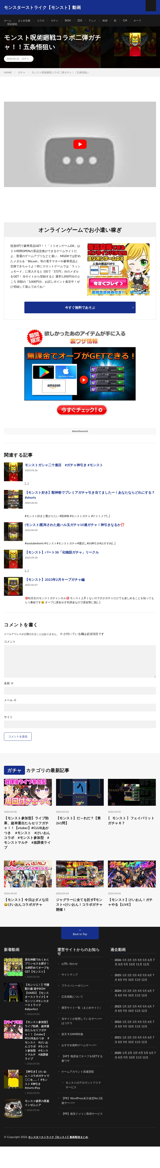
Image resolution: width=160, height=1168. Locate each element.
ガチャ (59, 20)
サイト (8, 725)
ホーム (8, 20)
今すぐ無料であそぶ (80, 316)
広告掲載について (73, 1011)
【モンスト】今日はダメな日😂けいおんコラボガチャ (27, 916)
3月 (136, 975)
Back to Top (80, 949)
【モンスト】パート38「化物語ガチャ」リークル (62, 560)
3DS (86, 20)
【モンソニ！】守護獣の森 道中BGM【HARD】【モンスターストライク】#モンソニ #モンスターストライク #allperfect (37, 1012)
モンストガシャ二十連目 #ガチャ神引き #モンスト (64, 473)
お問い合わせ (70, 979)
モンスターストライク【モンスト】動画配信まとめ (60, 1158)
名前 (9, 691)
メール (10, 708)
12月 (148, 995)
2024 (118, 1006)
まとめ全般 (26, 20)
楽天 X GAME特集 (73, 1053)
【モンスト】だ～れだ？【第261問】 (77, 830)
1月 (125, 975)
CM (135, 20)
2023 (118, 1021)
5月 (146, 975)
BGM (74, 20)
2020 (118, 1066)
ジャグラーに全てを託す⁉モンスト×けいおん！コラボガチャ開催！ (78, 919)
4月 (141, 975)
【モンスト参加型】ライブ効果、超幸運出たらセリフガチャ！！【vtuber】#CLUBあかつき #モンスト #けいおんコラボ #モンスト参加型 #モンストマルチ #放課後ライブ (27, 844)
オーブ (148, 20)
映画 (114, 20)
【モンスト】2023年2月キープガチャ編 (54, 588)
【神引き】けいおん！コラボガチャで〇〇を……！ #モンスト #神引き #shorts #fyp (37, 1095)
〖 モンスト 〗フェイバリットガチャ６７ (130, 830)
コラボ (44, 20)
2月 (130, 975)
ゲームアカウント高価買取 (78, 1090)
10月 (134, 995)
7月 (117, 995)
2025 (118, 990)
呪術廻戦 (13, 28)
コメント (10, 649)
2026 (118, 975)
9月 (127, 995)
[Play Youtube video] (80, 152)
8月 (122, 995)
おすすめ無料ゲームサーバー (80, 1064)
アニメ (100, 20)
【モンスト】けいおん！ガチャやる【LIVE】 (131, 916)
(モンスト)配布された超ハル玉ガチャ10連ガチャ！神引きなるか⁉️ (75, 533)
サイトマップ (70, 990)
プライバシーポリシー (76, 1001)
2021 (118, 1051)
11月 (141, 995)
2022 (118, 1036)
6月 (152, 990)
